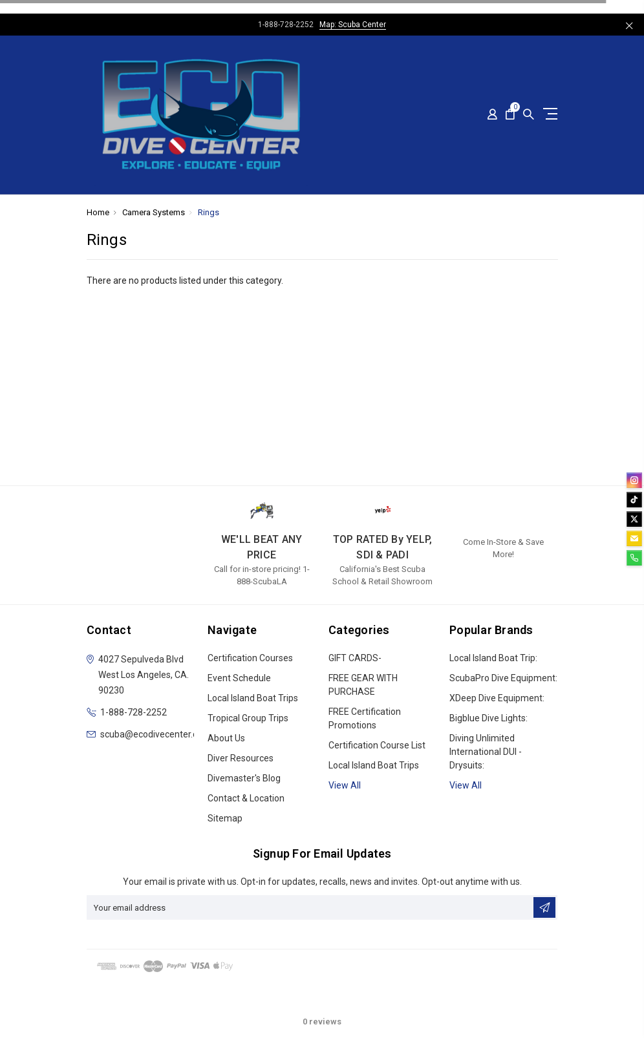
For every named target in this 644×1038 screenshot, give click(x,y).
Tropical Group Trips (248, 718)
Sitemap (225, 818)
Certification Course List (376, 745)
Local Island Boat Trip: (493, 658)
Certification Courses (250, 658)
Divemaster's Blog (244, 778)
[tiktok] (634, 499)
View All (465, 785)
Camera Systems (153, 212)
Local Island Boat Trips (253, 698)
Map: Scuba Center (352, 24)
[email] (634, 538)
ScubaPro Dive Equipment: (503, 678)
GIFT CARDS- (354, 658)
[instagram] (634, 480)
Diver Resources (241, 758)
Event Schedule (239, 678)
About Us (226, 738)
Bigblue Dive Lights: (488, 718)
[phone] (634, 558)
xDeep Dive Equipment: (496, 698)
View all (344, 785)
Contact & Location (246, 798)
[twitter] (634, 519)
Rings (208, 212)
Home (98, 212)
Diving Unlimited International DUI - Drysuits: (485, 751)
